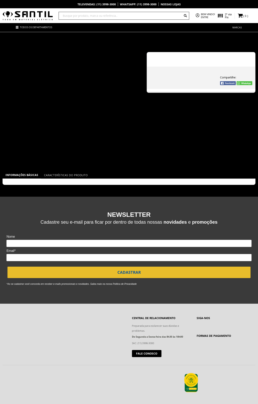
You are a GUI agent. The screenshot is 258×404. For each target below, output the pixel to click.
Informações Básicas (22, 175)
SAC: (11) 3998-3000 (143, 343)
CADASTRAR (129, 272)
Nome (10, 236)
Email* (11, 250)
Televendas (96, 4)
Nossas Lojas (171, 4)
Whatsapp (138, 4)
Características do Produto (66, 175)
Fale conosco (146, 353)
